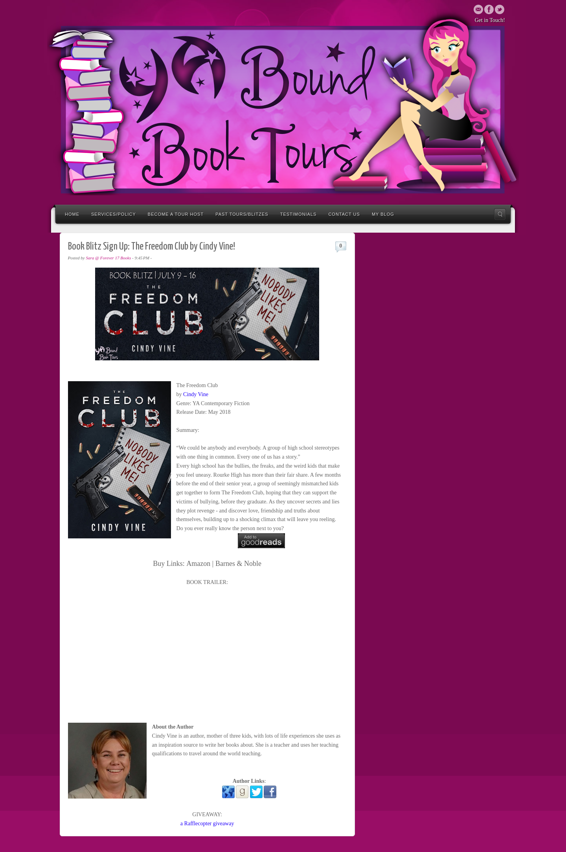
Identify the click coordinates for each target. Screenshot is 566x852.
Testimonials (298, 214)
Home (72, 214)
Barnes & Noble (238, 563)
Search (500, 214)
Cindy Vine (195, 394)
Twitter (489, 9)
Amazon (198, 563)
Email (478, 9)
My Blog (383, 214)
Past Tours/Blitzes (241, 214)
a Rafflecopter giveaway (207, 823)
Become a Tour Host (176, 214)
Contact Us (344, 214)
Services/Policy (113, 214)
